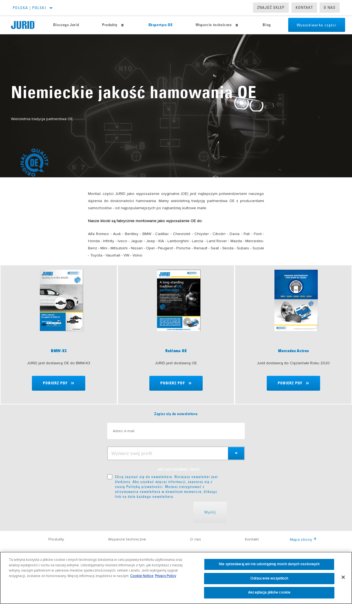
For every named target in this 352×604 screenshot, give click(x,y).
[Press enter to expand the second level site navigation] (120, 25)
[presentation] (149, 512)
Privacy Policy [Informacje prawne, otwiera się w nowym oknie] (165, 576)
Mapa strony (303, 539)
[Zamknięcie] (343, 577)
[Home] (26, 25)
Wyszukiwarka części (312, 25)
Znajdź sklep (271, 7)
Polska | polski (29, 7)
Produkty (107, 25)
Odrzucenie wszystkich (269, 578)
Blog (261, 25)
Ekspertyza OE (157, 25)
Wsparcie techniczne (209, 25)
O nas (330, 7)
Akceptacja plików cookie (269, 592)
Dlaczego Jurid (65, 25)
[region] (176, 578)
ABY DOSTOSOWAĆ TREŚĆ (179, 469)
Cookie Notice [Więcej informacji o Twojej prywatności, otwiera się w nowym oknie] (141, 576)
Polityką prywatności (144, 486)
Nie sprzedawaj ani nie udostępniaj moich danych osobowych (269, 564)
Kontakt (304, 7)
